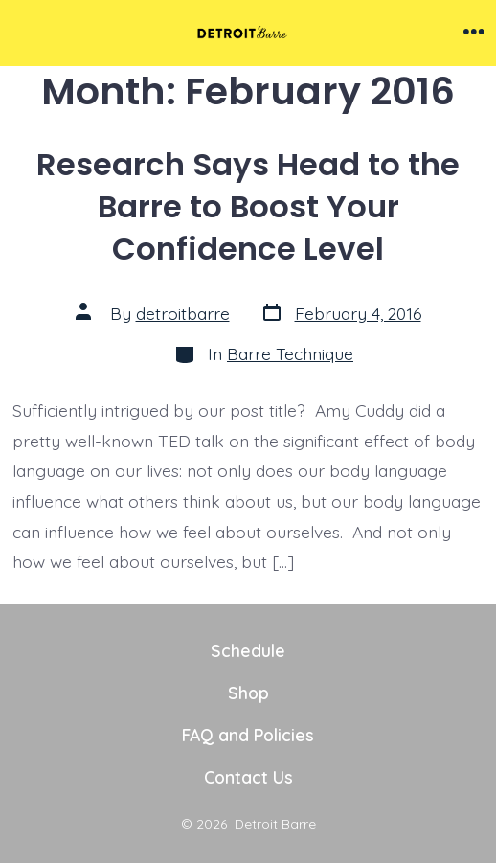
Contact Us (248, 776)
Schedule (248, 650)
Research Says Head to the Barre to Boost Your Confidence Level (248, 206)
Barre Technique (290, 353)
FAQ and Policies (248, 734)
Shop (248, 692)
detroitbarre (183, 313)
